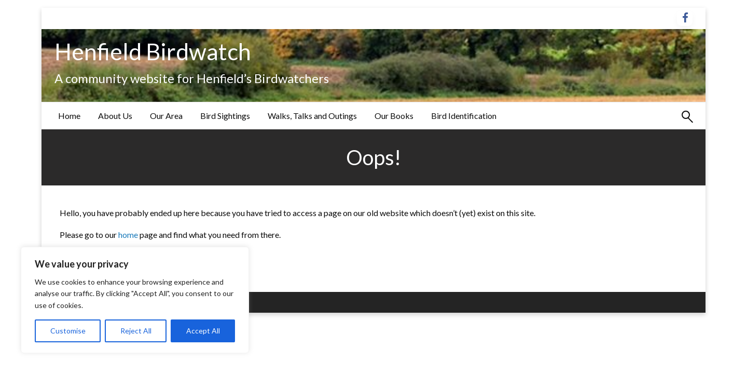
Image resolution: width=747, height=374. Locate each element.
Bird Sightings (225, 116)
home (129, 234)
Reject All (135, 330)
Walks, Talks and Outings (312, 116)
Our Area (166, 116)
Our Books (394, 116)
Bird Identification (463, 116)
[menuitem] (69, 115)
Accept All (203, 330)
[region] (135, 300)
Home (69, 116)
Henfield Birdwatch (152, 51)
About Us (115, 116)
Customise (68, 330)
